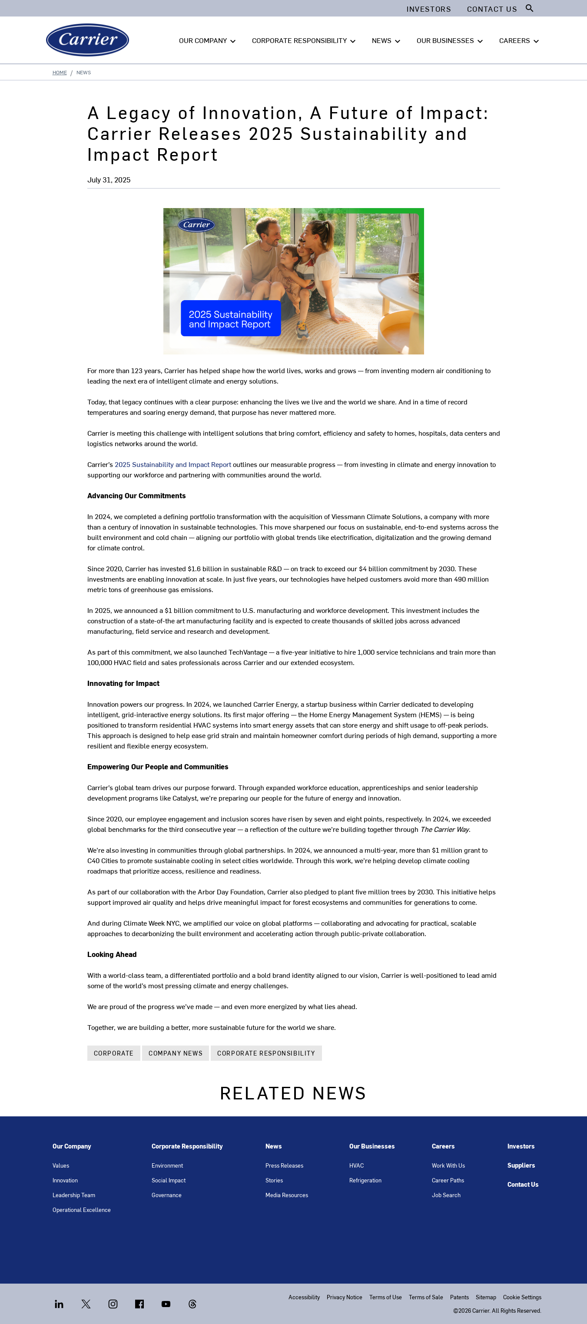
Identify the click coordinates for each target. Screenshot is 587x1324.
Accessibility (304, 1297)
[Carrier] (89, 39)
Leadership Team (74, 1194)
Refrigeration (365, 1180)
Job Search (446, 1194)
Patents (459, 1297)
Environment (167, 1165)
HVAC (356, 1165)
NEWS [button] (387, 40)
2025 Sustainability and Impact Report (173, 464)
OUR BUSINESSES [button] (451, 40)
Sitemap (486, 1297)
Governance (167, 1194)
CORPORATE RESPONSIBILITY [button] (305, 40)
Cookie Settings (522, 1297)
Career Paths (448, 1180)
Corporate (114, 1053)
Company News (175, 1053)
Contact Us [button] (492, 8)
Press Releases (284, 1165)
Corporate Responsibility (266, 1053)
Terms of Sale (426, 1297)
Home (60, 72)
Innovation (65, 1180)
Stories (274, 1180)
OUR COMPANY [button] (208, 40)
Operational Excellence (82, 1209)
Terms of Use (385, 1297)
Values (61, 1165)
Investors (521, 1146)
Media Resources (286, 1194)
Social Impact (169, 1180)
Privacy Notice (344, 1297)
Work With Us (448, 1165)
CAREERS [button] (520, 40)
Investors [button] (429, 8)
